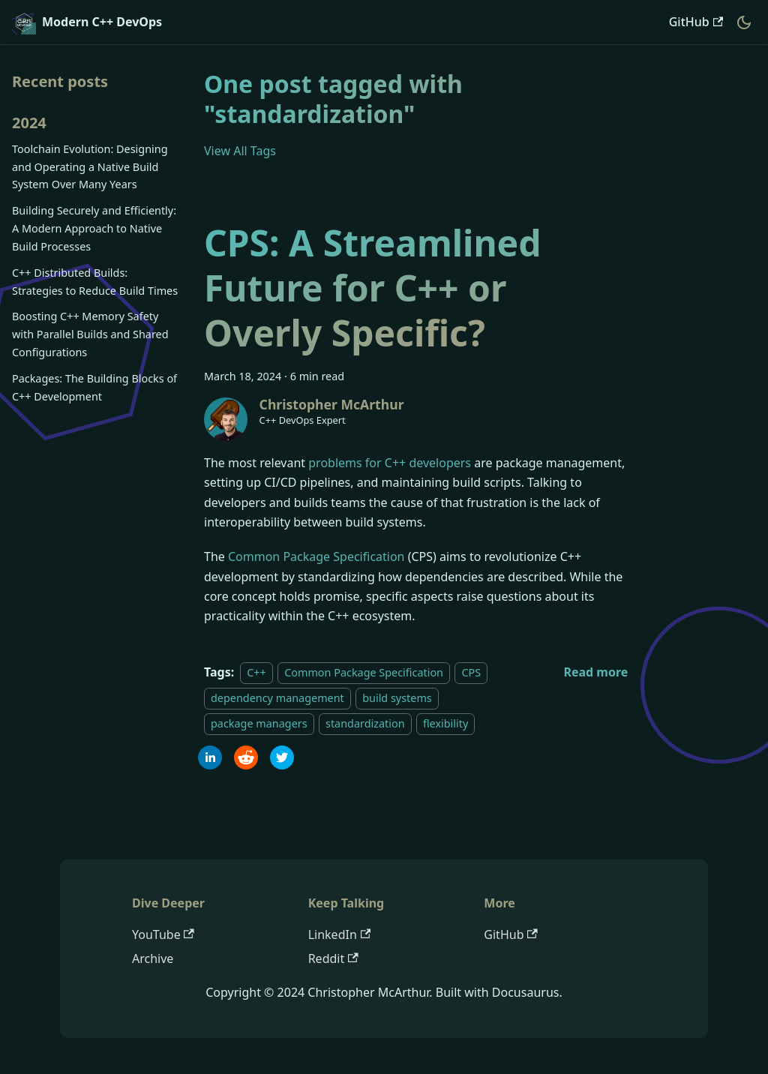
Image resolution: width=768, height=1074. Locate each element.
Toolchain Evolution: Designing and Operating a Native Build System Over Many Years (90, 167)
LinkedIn (339, 934)
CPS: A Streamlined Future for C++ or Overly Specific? (373, 287)
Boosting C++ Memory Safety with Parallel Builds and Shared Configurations (90, 334)
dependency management (277, 698)
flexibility (445, 724)
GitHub (696, 22)
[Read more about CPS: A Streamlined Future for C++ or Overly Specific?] (595, 672)
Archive (152, 958)
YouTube (163, 934)
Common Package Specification (316, 556)
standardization (365, 724)
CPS (471, 672)
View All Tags (240, 150)
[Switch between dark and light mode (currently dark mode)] (744, 22)
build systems (397, 698)
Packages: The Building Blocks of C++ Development (94, 387)
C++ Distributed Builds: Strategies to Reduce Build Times (95, 282)
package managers (259, 724)
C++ (256, 672)
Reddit (333, 958)
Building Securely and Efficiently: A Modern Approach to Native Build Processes (94, 228)
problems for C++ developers (389, 462)
